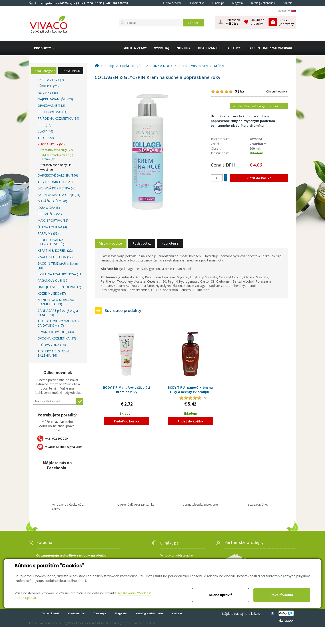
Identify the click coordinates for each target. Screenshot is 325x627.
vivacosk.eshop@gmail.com (63, 447)
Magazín (237, 3)
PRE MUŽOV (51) (50, 214)
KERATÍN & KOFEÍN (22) (55, 250)
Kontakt (287, 3)
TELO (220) (46, 138)
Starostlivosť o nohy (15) (56, 165)
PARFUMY (232, 48)
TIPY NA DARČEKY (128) (55, 182)
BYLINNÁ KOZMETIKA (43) (57, 188)
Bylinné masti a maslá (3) (57, 155)
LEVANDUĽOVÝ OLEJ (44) (56, 332)
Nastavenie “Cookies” (134, 593)
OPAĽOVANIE (208, 48)
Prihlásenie (233, 22)
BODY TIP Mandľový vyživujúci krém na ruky (126, 389)
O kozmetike (197, 3)
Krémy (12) (48, 159)
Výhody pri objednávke (176, 555)
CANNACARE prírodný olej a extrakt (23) (58, 312)
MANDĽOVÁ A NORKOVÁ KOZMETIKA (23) (56, 302)
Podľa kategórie (43, 71)
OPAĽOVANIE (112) (51, 105)
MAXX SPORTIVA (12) (53, 220)
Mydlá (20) (46, 170)
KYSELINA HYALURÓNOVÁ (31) (60, 274)
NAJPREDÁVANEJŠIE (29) (55, 99)
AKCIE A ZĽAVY (135, 48)
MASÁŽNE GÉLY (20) (52, 201)
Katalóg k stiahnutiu (263, 3)
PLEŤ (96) (44, 125)
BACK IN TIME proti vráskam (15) (58, 265)
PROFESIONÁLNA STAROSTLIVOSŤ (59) (53, 242)
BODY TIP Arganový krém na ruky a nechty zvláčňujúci (190, 389)
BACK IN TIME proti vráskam (269, 48)
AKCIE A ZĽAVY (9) (51, 80)
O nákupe (218, 3)
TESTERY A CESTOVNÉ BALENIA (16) (54, 353)
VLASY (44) (45, 131)
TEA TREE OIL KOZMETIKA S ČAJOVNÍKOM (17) (58, 323)
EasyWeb (67, 623)
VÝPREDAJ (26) (48, 86)
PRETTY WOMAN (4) (52, 112)
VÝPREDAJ (161, 48)
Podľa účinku (71, 71)
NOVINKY (184, 48)
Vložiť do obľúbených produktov (260, 106)
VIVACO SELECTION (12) (55, 257)
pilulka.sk (255, 613)
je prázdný (287, 22)
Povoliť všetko (282, 595)
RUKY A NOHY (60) (51, 144)
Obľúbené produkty (257, 21)
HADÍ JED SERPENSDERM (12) (59, 287)
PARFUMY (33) (48, 233)
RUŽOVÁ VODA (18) (52, 345)
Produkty (42, 48)
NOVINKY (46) (48, 92)
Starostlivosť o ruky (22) (56, 150)
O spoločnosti (172, 3)
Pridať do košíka (127, 421)
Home (153, 2)
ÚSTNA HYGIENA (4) (52, 227)
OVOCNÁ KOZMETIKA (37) (57, 338)
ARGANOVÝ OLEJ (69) (53, 280)
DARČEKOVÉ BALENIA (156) (58, 175)
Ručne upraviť (220, 595)
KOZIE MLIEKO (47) (52, 293)
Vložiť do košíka (259, 178)
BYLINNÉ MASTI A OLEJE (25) (59, 195)
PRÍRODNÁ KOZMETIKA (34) (58, 118)
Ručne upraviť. (26, 598)
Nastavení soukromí (145, 623)
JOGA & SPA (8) (49, 207)
